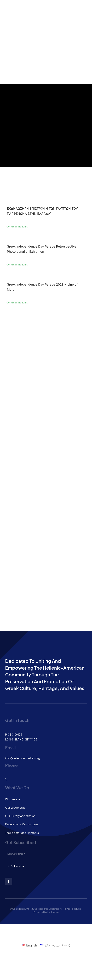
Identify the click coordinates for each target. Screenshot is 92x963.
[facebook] (8, 881)
